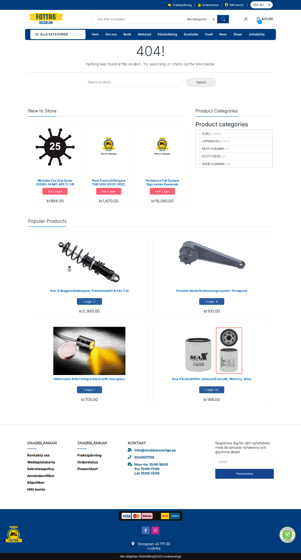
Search (201, 82)
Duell (209, 34)
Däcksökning (167, 34)
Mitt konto (234, 5)
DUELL (203, 133)
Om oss (111, 34)
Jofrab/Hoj (256, 34)
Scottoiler (191, 34)
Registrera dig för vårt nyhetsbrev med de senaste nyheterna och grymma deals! (242, 447)
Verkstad (144, 34)
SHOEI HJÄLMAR (210, 164)
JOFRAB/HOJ (208, 141)
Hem (95, 34)
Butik (127, 34)
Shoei (237, 34)
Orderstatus (208, 5)
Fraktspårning (180, 5)
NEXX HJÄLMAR (210, 148)
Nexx (223, 34)
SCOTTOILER (208, 156)
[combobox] (137, 19)
